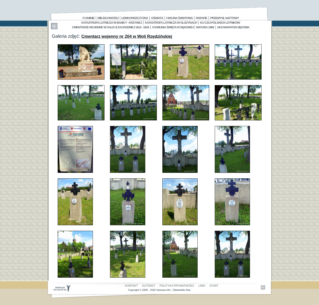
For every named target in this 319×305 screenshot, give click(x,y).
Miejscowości (108, 18)
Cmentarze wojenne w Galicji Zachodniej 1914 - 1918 (110, 27)
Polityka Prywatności (177, 285)
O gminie (88, 18)
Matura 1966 (205, 27)
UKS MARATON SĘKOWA (233, 27)
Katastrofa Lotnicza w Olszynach (171, 22)
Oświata (157, 18)
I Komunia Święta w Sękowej (173, 27)
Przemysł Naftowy (224, 18)
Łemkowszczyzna (134, 18)
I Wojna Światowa (179, 18)
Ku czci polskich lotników (220, 22)
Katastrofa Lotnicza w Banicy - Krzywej (111, 22)
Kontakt (131, 285)
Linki (201, 285)
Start (214, 285)
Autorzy (148, 285)
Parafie (201, 18)
